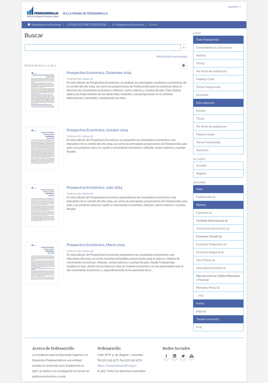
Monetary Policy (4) (208, 287)
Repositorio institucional (46, 24)
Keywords (202, 94)
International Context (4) (211, 268)
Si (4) (199, 327)
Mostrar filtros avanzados (172, 56)
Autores (201, 55)
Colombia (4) (204, 212)
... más (200, 295)
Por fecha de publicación (211, 71)
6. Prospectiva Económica (128, 24)
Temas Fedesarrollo (208, 87)
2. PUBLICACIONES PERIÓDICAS (87, 24)
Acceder (201, 165)
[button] (234, 7)
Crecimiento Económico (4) (212, 228)
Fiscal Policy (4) (205, 260)
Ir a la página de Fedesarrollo (85, 13)
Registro (201, 173)
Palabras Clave (205, 79)
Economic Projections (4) (211, 244)
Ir (184, 47)
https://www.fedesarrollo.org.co (117, 365)
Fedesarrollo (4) (205, 197)
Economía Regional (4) (210, 252)
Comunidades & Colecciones (214, 47)
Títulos (200, 63)
